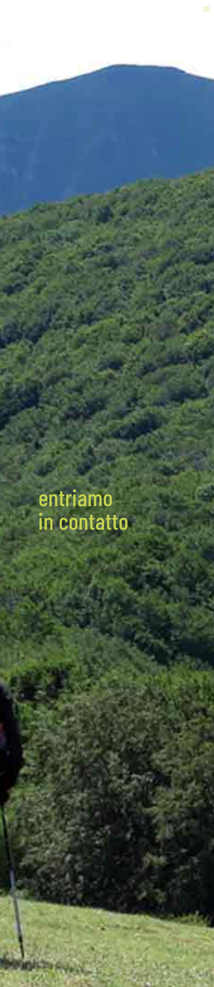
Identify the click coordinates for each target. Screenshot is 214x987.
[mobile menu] (206, 8)
